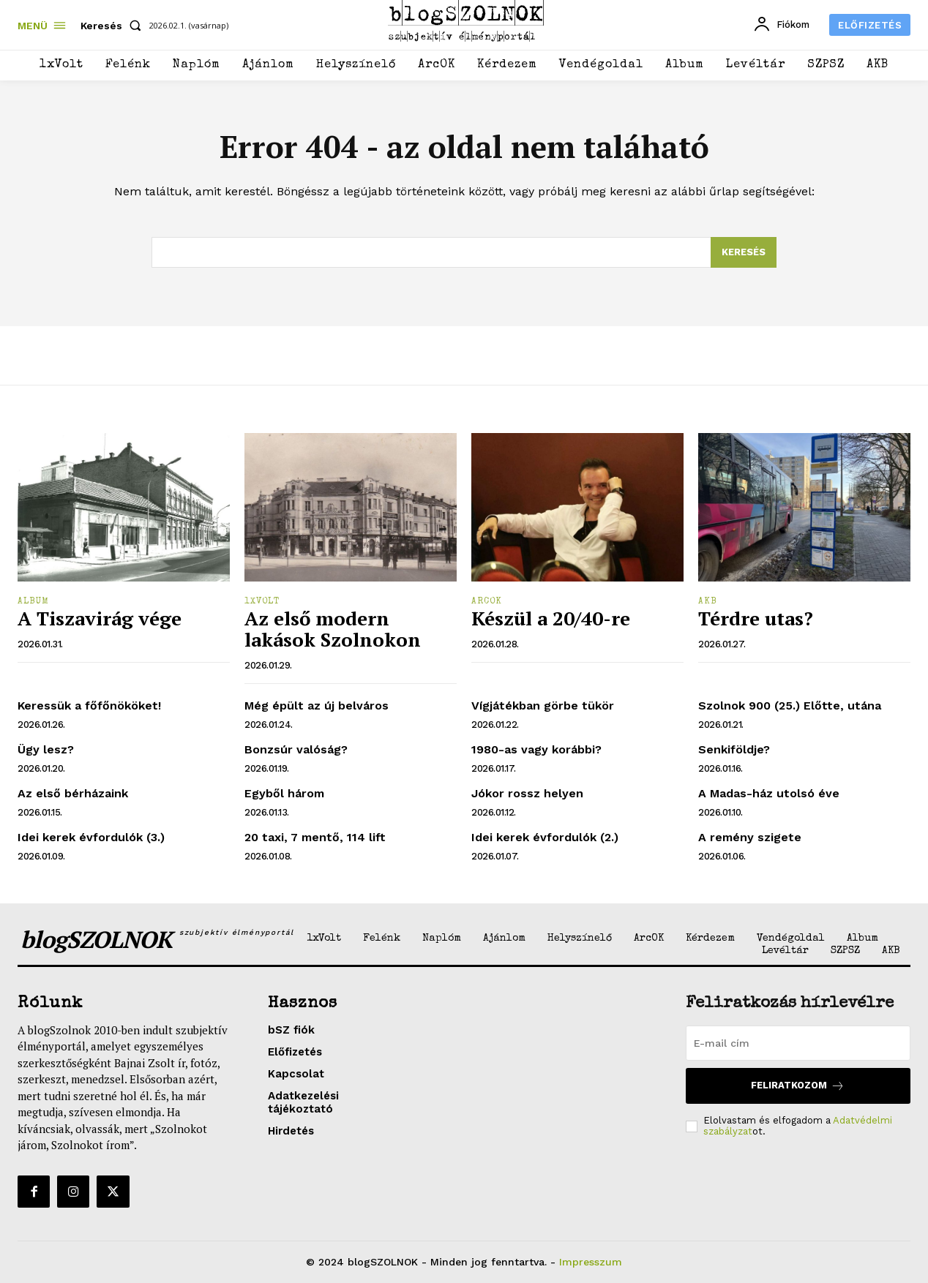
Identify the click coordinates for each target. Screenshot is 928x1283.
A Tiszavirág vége (100, 618)
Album (33, 602)
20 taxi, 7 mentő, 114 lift (315, 837)
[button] (114, 25)
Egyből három (284, 793)
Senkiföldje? (734, 749)
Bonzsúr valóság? (296, 749)
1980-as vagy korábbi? (536, 749)
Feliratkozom (798, 1086)
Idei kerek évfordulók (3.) (91, 837)
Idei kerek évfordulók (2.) (544, 837)
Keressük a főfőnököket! (89, 705)
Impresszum (590, 1262)
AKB (707, 602)
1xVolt (262, 602)
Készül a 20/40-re (550, 618)
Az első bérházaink (73, 793)
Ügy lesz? (46, 749)
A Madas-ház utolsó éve (768, 793)
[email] (798, 1043)
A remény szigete (749, 837)
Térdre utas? (755, 618)
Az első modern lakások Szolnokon (332, 629)
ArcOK (486, 602)
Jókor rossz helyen (527, 793)
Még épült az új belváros (316, 705)
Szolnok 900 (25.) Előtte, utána (789, 705)
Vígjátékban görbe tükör (542, 705)
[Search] (744, 252)
